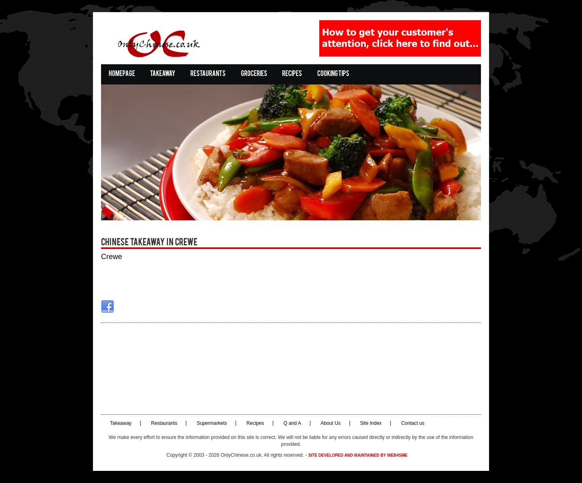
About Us (330, 423)
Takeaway (162, 74)
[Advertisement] (291, 368)
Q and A (292, 423)
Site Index (371, 423)
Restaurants (208, 74)
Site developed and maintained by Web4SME (357, 455)
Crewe (111, 257)
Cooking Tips (333, 74)
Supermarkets (212, 423)
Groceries (254, 74)
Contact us (412, 423)
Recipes (292, 74)
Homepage (122, 74)
